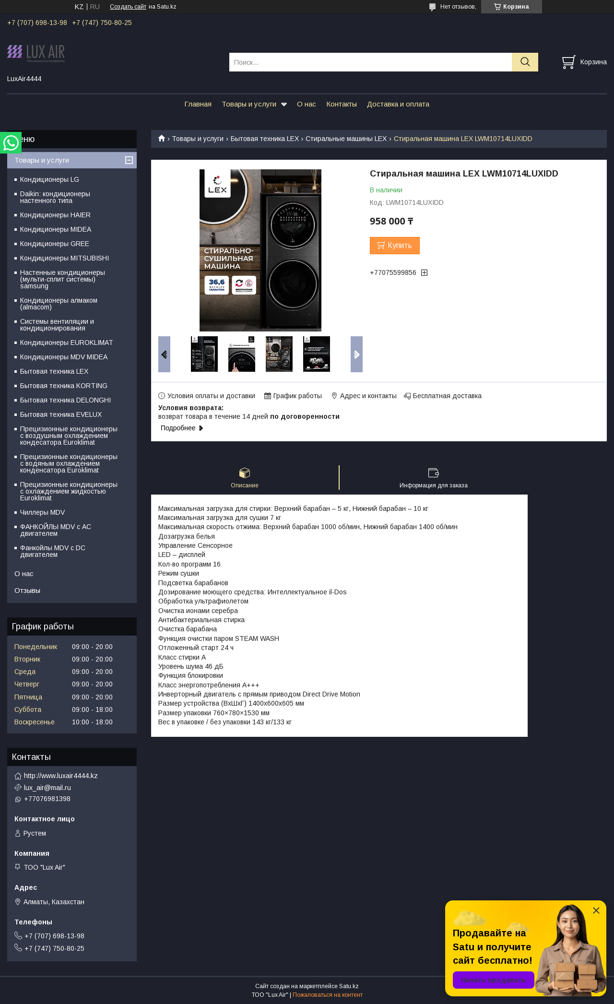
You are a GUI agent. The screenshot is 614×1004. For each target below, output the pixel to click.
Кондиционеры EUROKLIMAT (66, 342)
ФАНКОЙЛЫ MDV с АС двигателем (55, 530)
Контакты (341, 104)
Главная (198, 104)
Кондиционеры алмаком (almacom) (58, 303)
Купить (400, 245)
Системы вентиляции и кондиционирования (57, 325)
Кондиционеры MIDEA (55, 229)
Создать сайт (128, 6)
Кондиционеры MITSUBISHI (64, 258)
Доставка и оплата (398, 104)
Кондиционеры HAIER (55, 215)
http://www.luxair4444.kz (61, 776)
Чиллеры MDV (42, 512)
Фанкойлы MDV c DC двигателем (52, 551)
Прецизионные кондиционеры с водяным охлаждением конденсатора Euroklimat (69, 463)
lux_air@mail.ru (47, 787)
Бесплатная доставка (447, 396)
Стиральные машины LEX (346, 138)
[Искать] (525, 62)
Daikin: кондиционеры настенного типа (55, 197)
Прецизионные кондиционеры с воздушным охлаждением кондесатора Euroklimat (69, 435)
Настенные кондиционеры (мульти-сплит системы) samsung (62, 279)
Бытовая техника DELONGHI (65, 400)
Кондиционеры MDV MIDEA (63, 357)
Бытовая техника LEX (265, 138)
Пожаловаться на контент (328, 995)
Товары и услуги (249, 104)
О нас (306, 104)
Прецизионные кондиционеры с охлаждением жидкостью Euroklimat (69, 491)
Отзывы (27, 590)
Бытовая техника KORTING (63, 386)
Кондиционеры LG (49, 179)
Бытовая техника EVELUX (61, 414)
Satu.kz (349, 986)
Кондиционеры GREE (54, 244)
